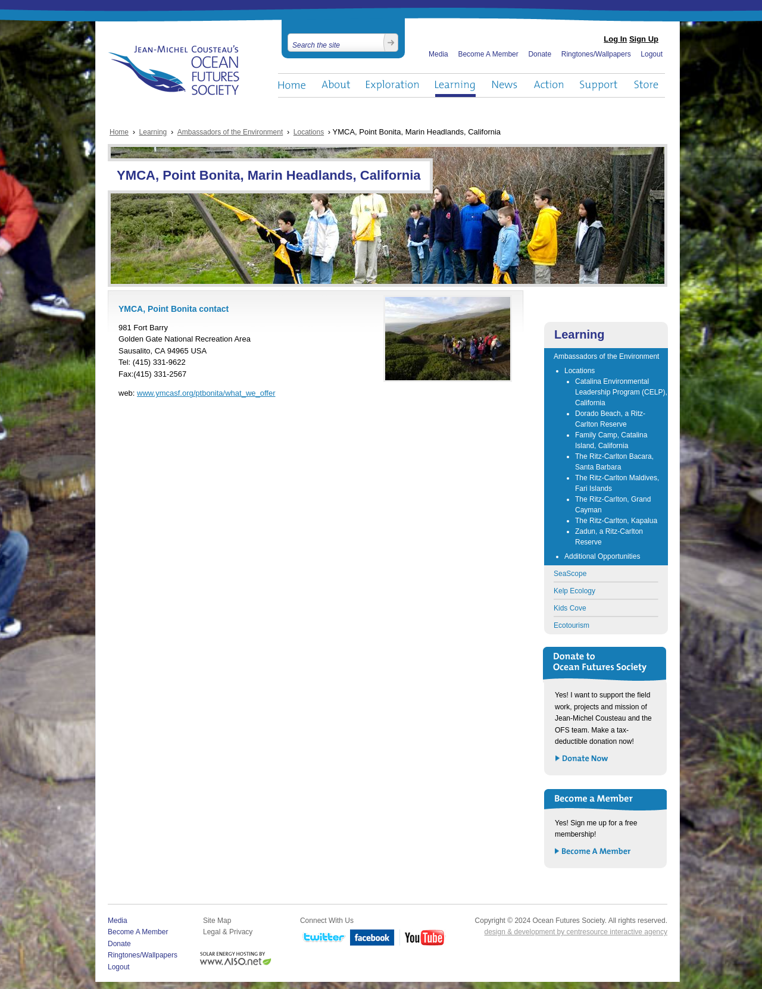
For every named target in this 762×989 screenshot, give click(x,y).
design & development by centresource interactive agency (575, 932)
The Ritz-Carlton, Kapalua (616, 521)
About (335, 85)
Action (548, 85)
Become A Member (488, 54)
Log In (615, 39)
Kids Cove (570, 608)
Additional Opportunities (602, 556)
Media (438, 54)
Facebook (372, 938)
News (504, 85)
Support (598, 85)
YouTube (422, 938)
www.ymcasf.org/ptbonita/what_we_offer (206, 393)
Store (647, 85)
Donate (539, 54)
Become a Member (593, 852)
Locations (308, 132)
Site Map (217, 920)
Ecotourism (571, 625)
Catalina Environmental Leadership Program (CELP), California (621, 392)
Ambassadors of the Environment (230, 132)
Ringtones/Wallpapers (596, 54)
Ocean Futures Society (174, 70)
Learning (455, 85)
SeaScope (570, 573)
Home (291, 85)
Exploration (392, 85)
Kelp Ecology (574, 591)
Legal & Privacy (227, 932)
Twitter (322, 938)
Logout (652, 54)
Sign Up (643, 39)
